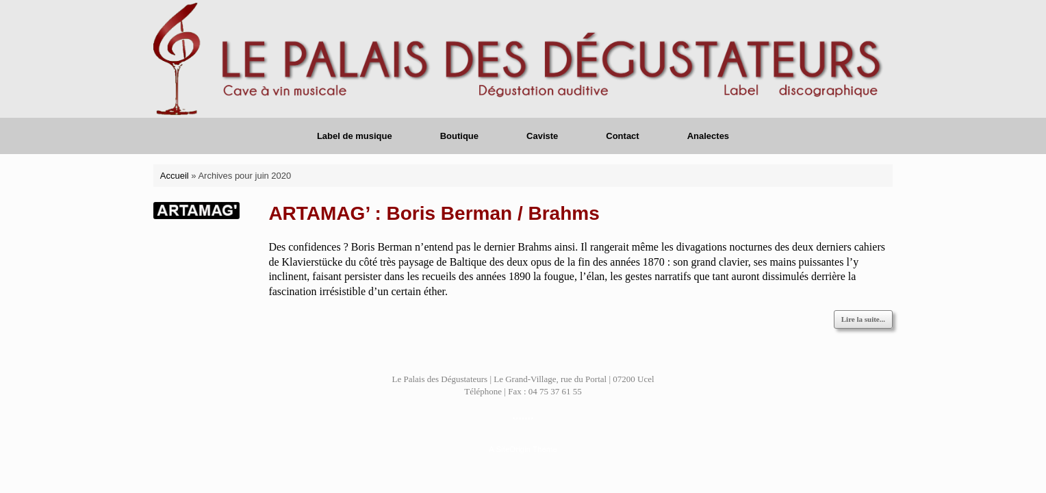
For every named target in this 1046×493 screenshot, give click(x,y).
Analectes (708, 136)
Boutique (459, 136)
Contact (622, 136)
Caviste (542, 136)
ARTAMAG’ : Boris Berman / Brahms (433, 213)
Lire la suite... (863, 319)
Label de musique (354, 136)
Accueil (174, 175)
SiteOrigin (513, 449)
